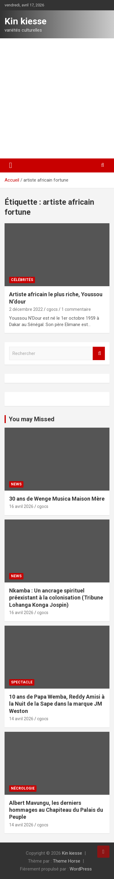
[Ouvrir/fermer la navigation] (11, 165)
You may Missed (31, 419)
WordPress (81, 869)
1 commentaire (76, 309)
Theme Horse (66, 861)
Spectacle (22, 682)
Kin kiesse (26, 21)
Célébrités (22, 280)
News (16, 484)
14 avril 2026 (21, 718)
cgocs (52, 309)
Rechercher (99, 353)
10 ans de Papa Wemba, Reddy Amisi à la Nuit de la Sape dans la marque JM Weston (57, 703)
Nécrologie (23, 788)
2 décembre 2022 (26, 309)
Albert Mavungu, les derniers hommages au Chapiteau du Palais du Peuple (56, 810)
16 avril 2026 (21, 506)
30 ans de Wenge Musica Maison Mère (57, 498)
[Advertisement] (57, 98)
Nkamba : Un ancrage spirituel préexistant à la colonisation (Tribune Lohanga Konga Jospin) (56, 597)
